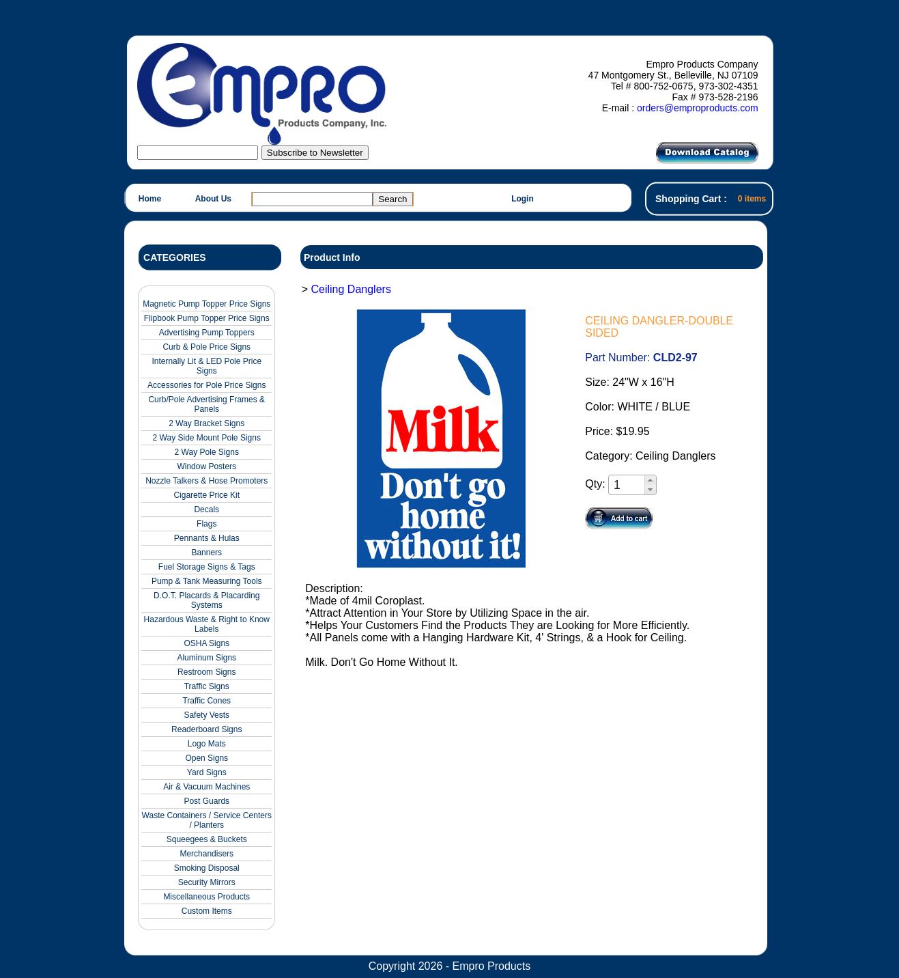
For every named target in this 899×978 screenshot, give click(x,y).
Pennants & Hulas (207, 538)
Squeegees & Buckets (207, 839)
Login (522, 199)
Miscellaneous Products (206, 897)
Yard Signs (207, 772)
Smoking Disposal (207, 868)
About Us (213, 199)
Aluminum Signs (206, 657)
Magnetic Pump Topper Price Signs (206, 304)
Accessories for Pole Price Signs (206, 385)
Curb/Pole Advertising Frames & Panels (206, 404)
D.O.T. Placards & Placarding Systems (206, 600)
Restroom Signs (206, 672)
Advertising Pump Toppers (207, 332)
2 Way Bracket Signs (206, 423)
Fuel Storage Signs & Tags (206, 567)
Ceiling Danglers (350, 289)
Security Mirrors (207, 882)
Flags (206, 524)
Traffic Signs (206, 686)
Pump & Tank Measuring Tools (207, 581)
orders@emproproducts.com (697, 107)
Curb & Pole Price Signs (206, 347)
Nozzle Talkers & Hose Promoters (206, 481)
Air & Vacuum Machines (206, 787)
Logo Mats (207, 744)
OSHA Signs (206, 643)
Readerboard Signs (206, 729)
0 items (752, 199)
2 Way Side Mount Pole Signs (207, 438)
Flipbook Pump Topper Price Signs (207, 318)
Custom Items (207, 911)
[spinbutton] (627, 485)
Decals (206, 509)
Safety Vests (206, 715)
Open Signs (206, 758)
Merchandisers (206, 853)
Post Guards (206, 801)
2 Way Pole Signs (207, 452)
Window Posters (206, 466)
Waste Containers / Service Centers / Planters (207, 820)
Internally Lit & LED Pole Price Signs (206, 366)
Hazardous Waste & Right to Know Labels (207, 624)
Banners (206, 552)
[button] (650, 480)
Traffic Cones (206, 700)
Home (150, 199)
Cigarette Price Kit (206, 495)
